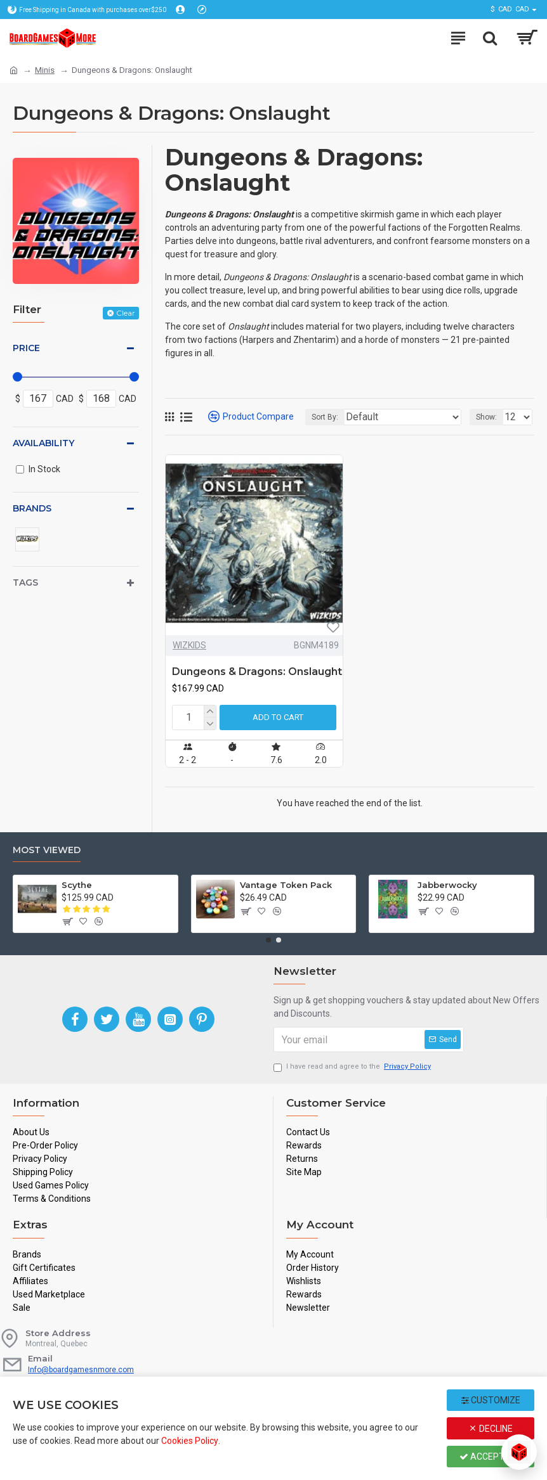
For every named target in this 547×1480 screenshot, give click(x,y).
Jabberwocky (447, 885)
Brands (32, 508)
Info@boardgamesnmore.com (81, 1369)
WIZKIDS (189, 645)
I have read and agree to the (353, 1067)
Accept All (490, 1456)
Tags (25, 582)
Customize (490, 1400)
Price (26, 348)
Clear (125, 313)
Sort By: (325, 417)
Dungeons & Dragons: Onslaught (257, 672)
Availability (43, 443)
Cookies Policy (189, 1441)
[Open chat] (519, 1452)
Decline (490, 1429)
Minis (45, 70)
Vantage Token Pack (286, 885)
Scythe (77, 885)
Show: (486, 417)
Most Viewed (47, 850)
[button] (268, 940)
